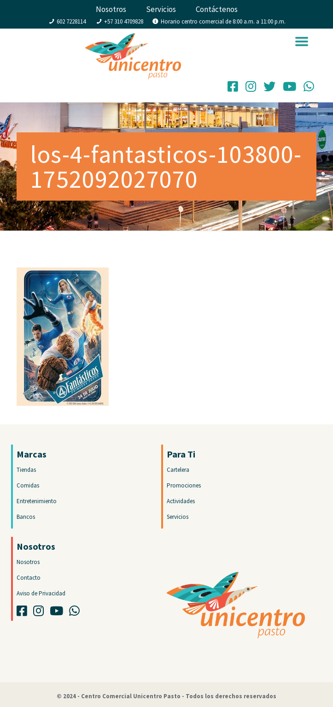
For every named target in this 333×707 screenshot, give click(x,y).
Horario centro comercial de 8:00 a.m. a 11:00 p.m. (223, 21)
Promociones (184, 485)
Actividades (181, 501)
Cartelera (178, 470)
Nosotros (111, 9)
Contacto (29, 578)
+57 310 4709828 (123, 21)
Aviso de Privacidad (41, 593)
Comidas (28, 485)
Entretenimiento (37, 501)
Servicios (161, 9)
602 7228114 (71, 21)
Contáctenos (217, 9)
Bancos (26, 517)
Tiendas (26, 470)
